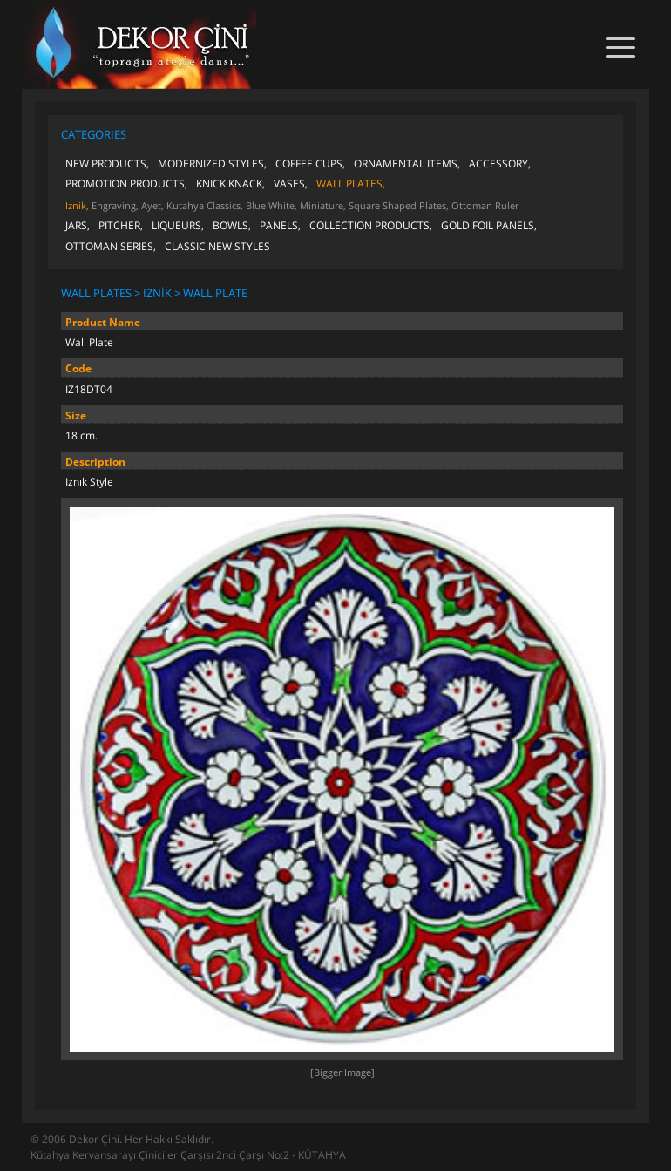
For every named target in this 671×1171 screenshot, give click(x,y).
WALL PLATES (349, 183)
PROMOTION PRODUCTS (125, 183)
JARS (76, 225)
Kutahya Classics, (204, 205)
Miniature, (323, 205)
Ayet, (152, 205)
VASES (289, 183)
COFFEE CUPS (308, 163)
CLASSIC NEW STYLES (217, 246)
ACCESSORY (498, 163)
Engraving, (115, 205)
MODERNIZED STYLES (211, 163)
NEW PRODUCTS (105, 163)
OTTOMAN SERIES (109, 246)
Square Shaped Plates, (399, 205)
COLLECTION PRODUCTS (369, 225)
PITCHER (119, 225)
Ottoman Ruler (484, 205)
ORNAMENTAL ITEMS (406, 163)
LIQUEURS (176, 225)
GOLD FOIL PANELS (487, 225)
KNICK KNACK (229, 183)
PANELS (279, 225)
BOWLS (230, 225)
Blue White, (271, 205)
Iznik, (77, 205)
